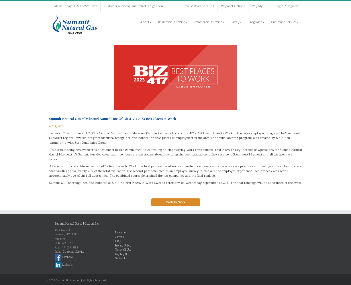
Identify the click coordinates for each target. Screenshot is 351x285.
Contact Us (121, 258)
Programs (256, 22)
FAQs (118, 241)
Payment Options (233, 6)
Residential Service (172, 22)
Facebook (64, 257)
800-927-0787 (64, 243)
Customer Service (285, 22)
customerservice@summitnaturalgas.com (134, 6)
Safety (236, 22)
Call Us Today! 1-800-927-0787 (75, 6)
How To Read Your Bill (198, 6)
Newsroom (121, 232)
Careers (119, 236)
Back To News (175, 202)
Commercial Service (209, 22)
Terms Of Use (123, 249)
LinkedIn (64, 264)
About (145, 22)
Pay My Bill (260, 6)
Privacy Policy (123, 245)
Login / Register (287, 6)
